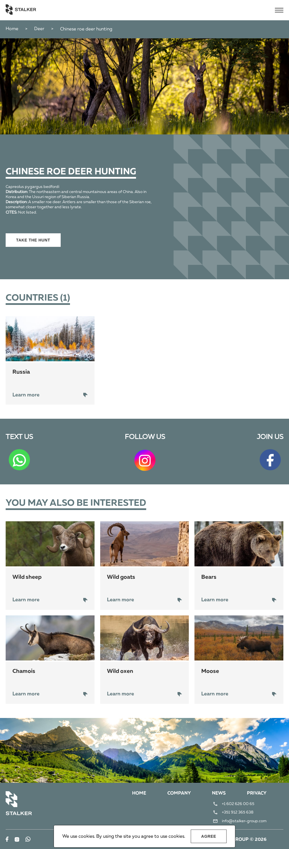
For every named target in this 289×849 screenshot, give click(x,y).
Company (179, 793)
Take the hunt (33, 240)
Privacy (256, 793)
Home (12, 29)
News (219, 793)
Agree (208, 836)
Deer (39, 29)
